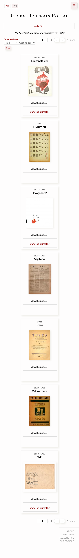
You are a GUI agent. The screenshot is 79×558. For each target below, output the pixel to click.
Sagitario (39, 259)
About (70, 531)
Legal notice (66, 537)
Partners (68, 534)
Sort (8, 48)
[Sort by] (11, 43)
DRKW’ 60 (39, 127)
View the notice (40, 102)
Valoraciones (39, 391)
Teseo (39, 325)
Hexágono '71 (39, 193)
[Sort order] (26, 43)
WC (39, 457)
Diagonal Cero (39, 61)
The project (67, 541)
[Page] (42, 40)
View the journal (40, 111)
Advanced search (12, 39)
